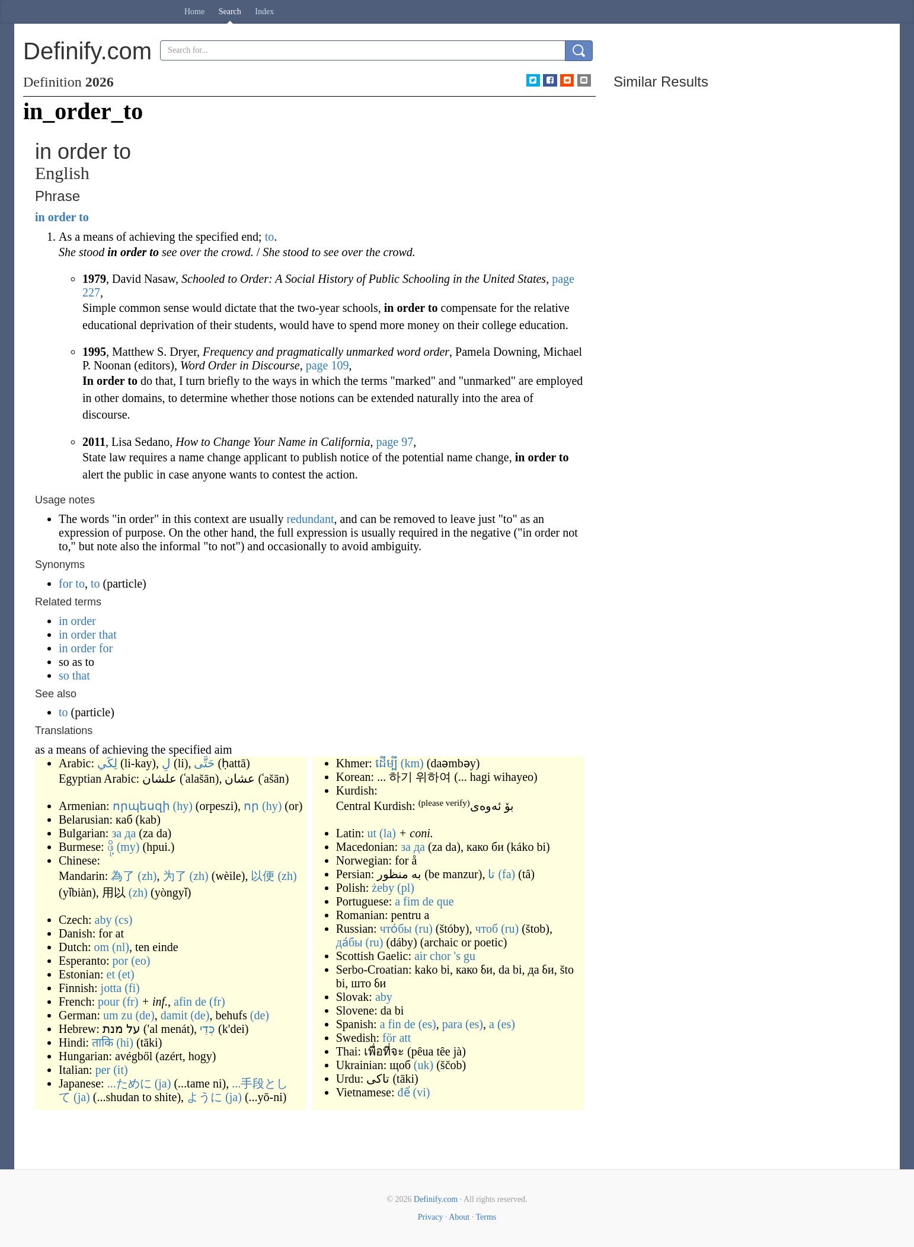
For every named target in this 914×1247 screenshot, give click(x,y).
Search (230, 11)
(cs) (123, 919)
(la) (387, 833)
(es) (427, 1024)
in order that (88, 634)
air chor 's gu (444, 955)
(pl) (405, 887)
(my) (128, 846)
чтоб (486, 928)
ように (204, 1097)
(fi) (132, 987)
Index (264, 11)
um (111, 1015)
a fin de (398, 1024)
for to (72, 583)
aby (103, 919)
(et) (126, 974)
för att (396, 1037)
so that (74, 675)
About (459, 1217)
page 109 (327, 365)
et (111, 974)
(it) (120, 1069)
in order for (86, 648)
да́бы (349, 942)
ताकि (102, 1042)
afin (183, 1001)
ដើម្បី (386, 763)
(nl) (120, 946)
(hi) (124, 1042)
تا (491, 874)
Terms (485, 1217)
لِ (166, 763)
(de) (144, 1015)
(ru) (424, 928)
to (84, 217)
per (103, 1069)
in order (55, 217)
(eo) (140, 960)
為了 (123, 875)
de (200, 1001)
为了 (175, 875)
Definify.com (436, 1199)
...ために (129, 1083)
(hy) (183, 805)
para (452, 1024)
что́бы (396, 928)
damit (174, 1015)
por (121, 960)
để (404, 1092)
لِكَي (107, 763)
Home (194, 11)
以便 (262, 875)
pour (109, 1001)
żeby (383, 887)
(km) (412, 763)
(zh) (147, 875)
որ (251, 805)
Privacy (430, 1217)
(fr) (131, 1001)
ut (372, 833)
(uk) (423, 1064)
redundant (310, 518)
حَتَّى (204, 763)
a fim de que (424, 901)
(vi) (421, 1092)
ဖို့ (110, 846)
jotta (111, 987)
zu (127, 1015)
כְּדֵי (207, 1028)
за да (123, 833)
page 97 (394, 441)
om (101, 946)
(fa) (506, 874)
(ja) (163, 1083)
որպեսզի (141, 805)
